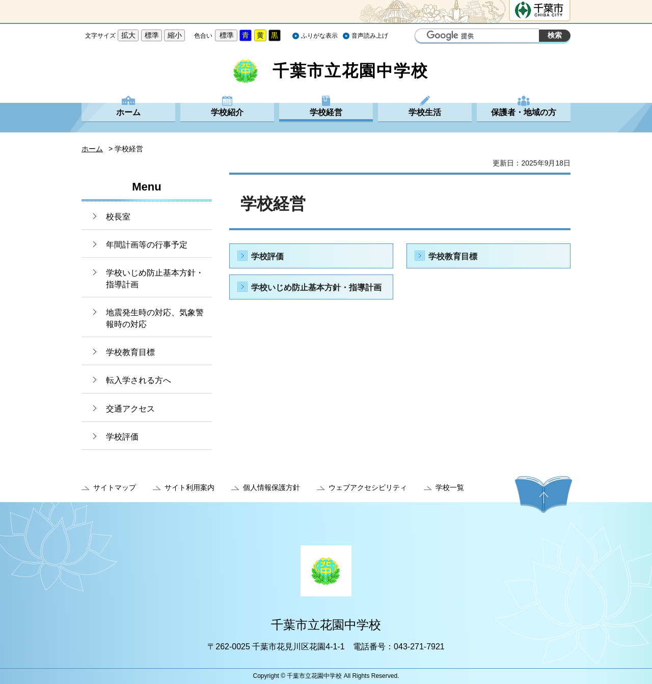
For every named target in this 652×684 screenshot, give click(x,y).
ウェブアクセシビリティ (368, 487)
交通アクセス (130, 408)
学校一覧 (450, 487)
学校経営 (326, 112)
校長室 (118, 216)
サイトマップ (114, 487)
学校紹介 (227, 112)
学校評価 (122, 436)
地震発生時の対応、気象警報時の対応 (155, 318)
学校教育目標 (130, 352)
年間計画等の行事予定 (146, 244)
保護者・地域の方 (523, 112)
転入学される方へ (138, 380)
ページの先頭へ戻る (543, 494)
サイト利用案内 (189, 487)
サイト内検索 (424, 37)
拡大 (128, 35)
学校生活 (425, 112)
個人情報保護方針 (271, 487)
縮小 (175, 35)
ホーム (128, 112)
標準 (152, 35)
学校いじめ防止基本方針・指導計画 (155, 278)
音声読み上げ (369, 35)
